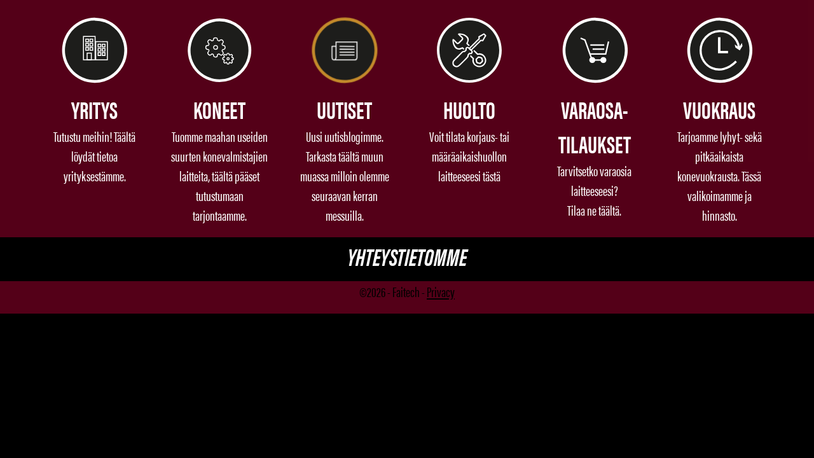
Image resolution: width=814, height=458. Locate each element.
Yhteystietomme (407, 256)
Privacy (441, 291)
